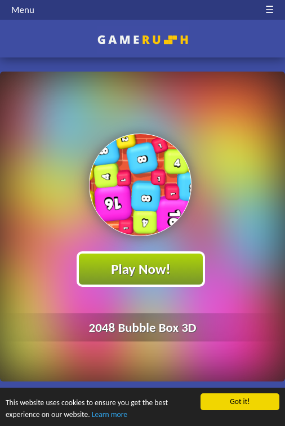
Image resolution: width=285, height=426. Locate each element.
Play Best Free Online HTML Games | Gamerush (143, 40)
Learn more (109, 414)
